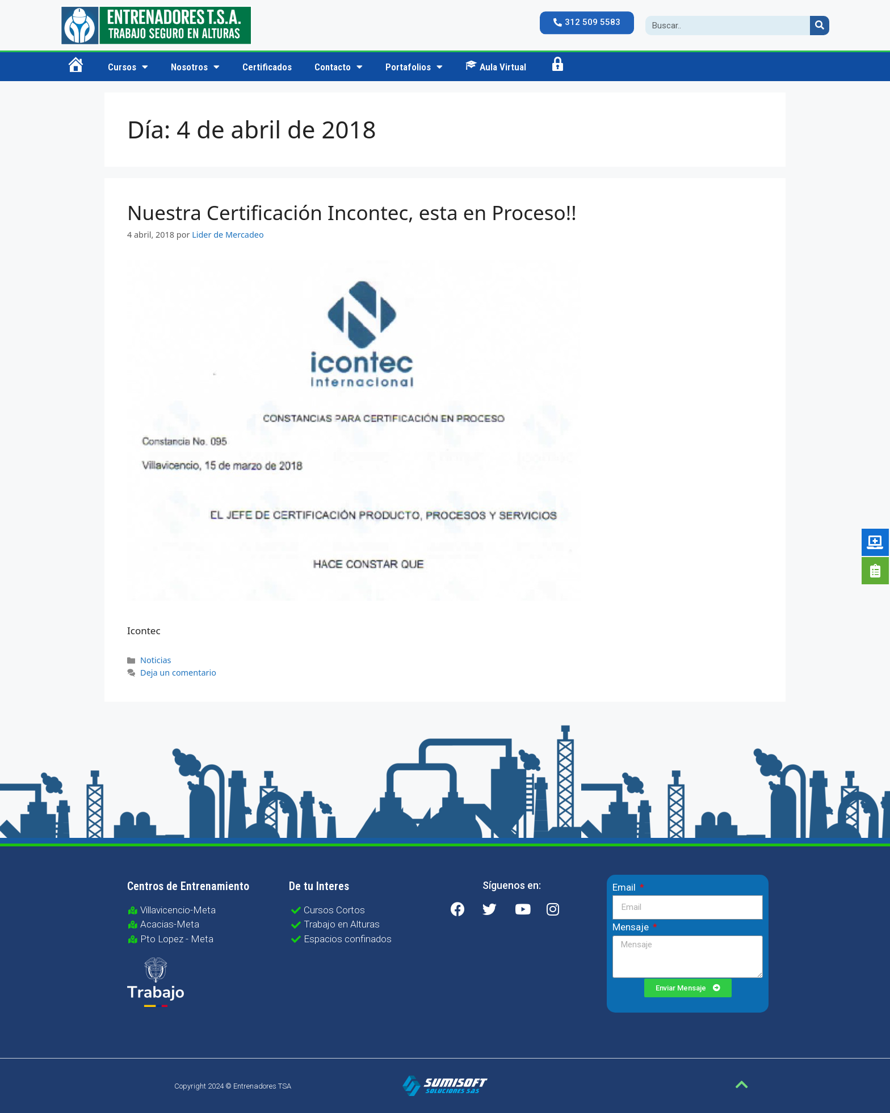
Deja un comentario (178, 672)
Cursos (128, 66)
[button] (587, 22)
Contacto (338, 66)
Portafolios (414, 66)
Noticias (155, 660)
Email (625, 887)
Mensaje (631, 927)
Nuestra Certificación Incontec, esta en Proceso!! (352, 212)
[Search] (819, 25)
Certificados (267, 67)
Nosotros (195, 66)
